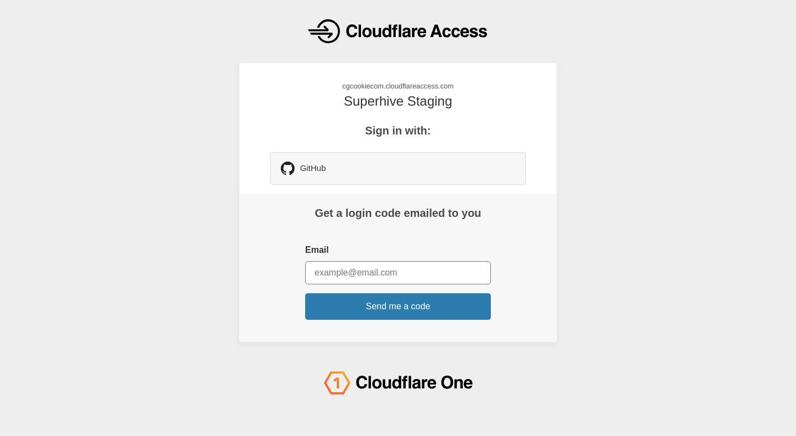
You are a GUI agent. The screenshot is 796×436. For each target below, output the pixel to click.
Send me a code (398, 306)
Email (317, 250)
